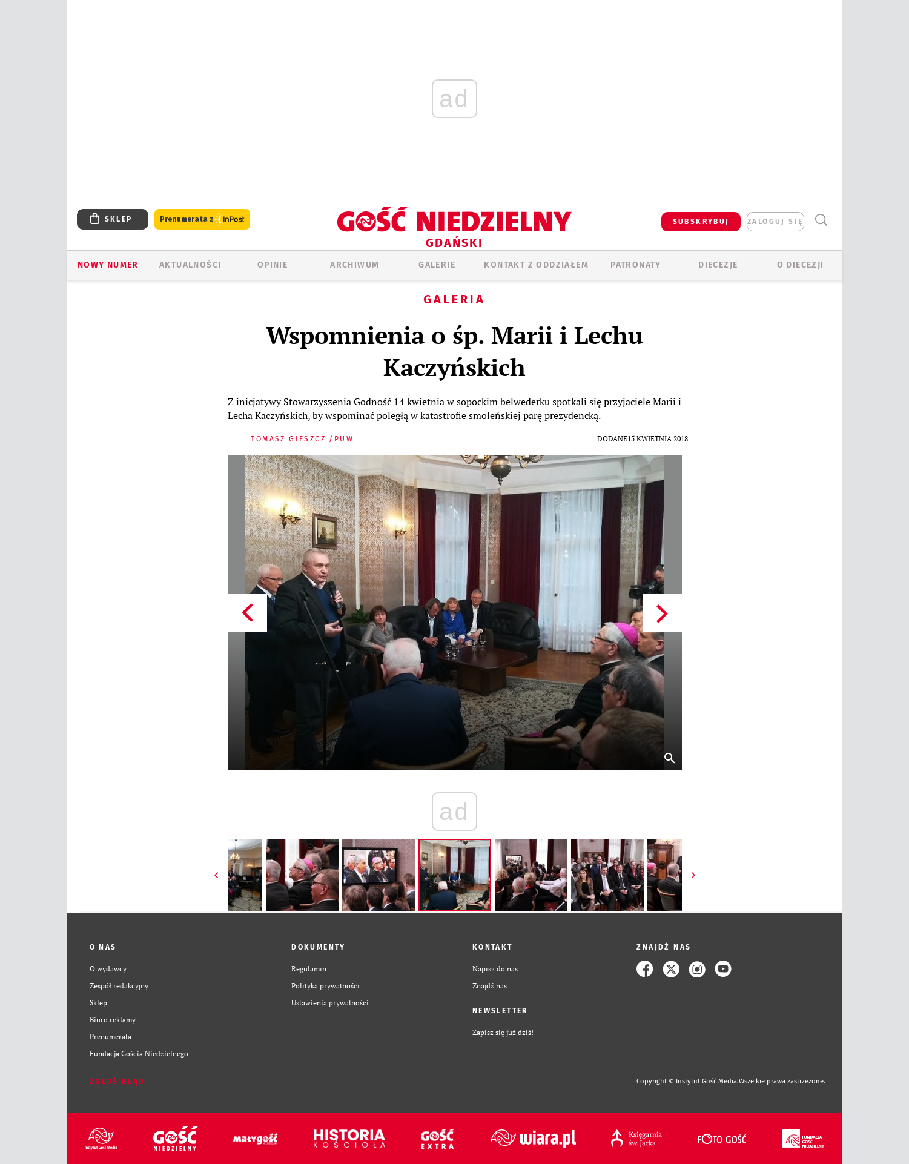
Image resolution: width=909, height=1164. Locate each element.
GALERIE (436, 265)
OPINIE (272, 265)
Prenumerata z (202, 220)
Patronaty (635, 265)
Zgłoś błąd (117, 1081)
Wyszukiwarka (821, 220)
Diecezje (718, 265)
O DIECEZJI (800, 265)
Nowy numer (108, 265)
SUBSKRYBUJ (701, 221)
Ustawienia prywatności (330, 1002)
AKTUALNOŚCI (190, 265)
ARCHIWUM (354, 265)
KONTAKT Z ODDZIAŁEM (536, 265)
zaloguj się (775, 221)
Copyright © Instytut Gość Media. (687, 1081)
